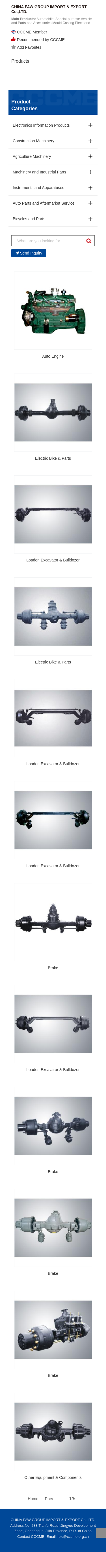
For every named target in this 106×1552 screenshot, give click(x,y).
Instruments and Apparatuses (38, 187)
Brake (53, 968)
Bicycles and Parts (29, 219)
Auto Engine (53, 356)
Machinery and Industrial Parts (39, 172)
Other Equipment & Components (52, 1477)
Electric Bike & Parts (53, 458)
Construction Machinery (33, 141)
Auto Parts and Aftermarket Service (44, 203)
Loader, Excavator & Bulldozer (52, 560)
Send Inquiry (29, 253)
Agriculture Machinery (32, 156)
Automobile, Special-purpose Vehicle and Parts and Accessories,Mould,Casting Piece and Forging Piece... (51, 23)
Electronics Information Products (41, 125)
